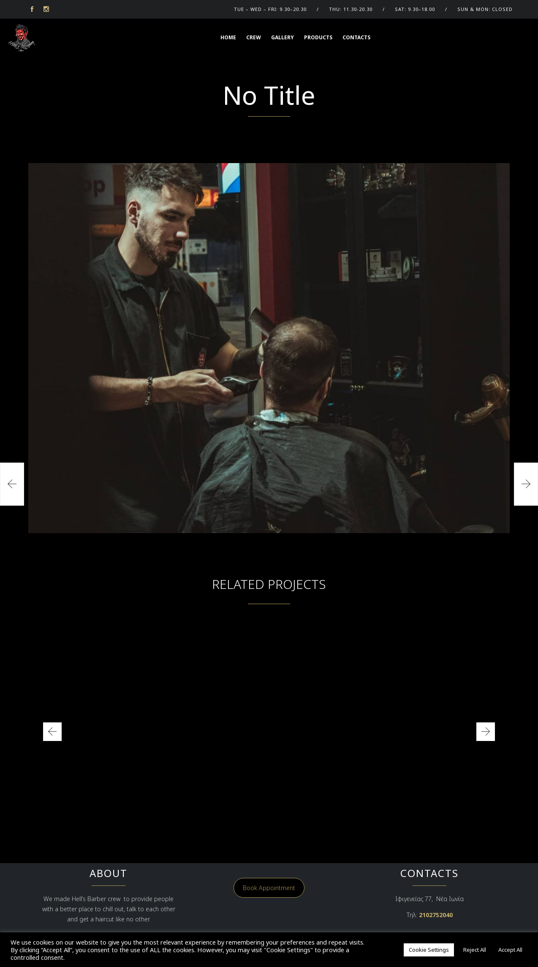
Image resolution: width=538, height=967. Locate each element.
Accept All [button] (510, 949)
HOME (228, 37)
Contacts (356, 37)
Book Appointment (269, 888)
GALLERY (282, 37)
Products (318, 37)
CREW (253, 37)
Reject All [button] (474, 949)
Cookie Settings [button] (429, 949)
